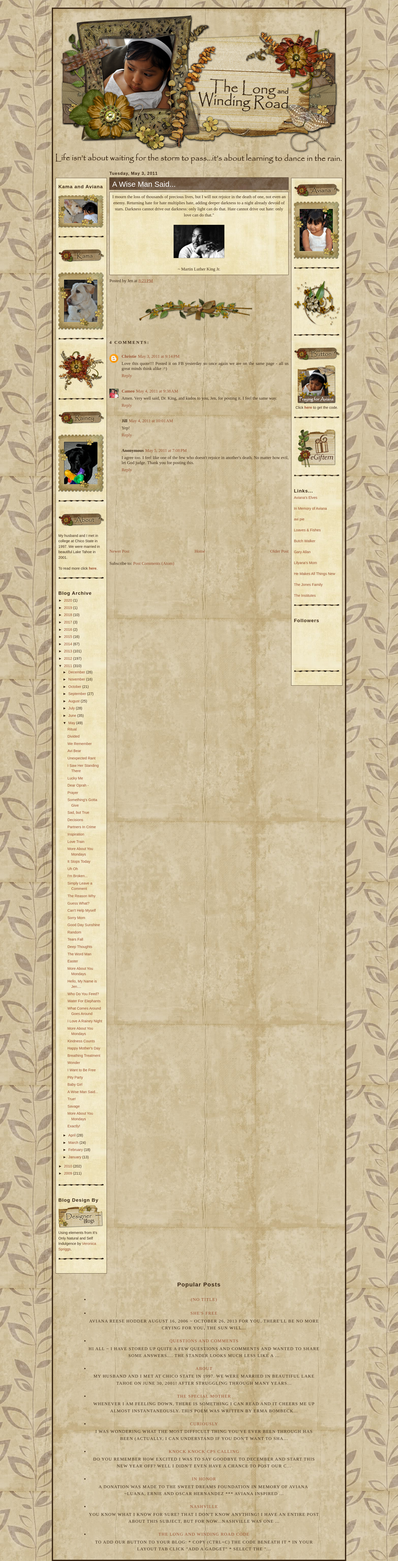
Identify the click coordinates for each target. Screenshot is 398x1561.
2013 (68, 651)
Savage (74, 1106)
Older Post (279, 551)
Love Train (76, 842)
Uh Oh (73, 869)
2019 (68, 608)
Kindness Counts (81, 1041)
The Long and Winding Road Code (204, 1534)
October (75, 687)
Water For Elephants (84, 1001)
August (74, 701)
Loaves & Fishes (307, 530)
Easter (73, 961)
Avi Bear (74, 751)
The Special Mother (204, 1396)
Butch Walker (304, 541)
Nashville (204, 1506)
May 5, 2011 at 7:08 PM (166, 450)
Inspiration (76, 834)
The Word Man (79, 954)
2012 (68, 658)
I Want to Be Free (82, 1070)
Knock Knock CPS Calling (204, 1451)
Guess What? (79, 903)
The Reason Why (81, 896)
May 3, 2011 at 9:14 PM (159, 356)
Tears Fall (75, 939)
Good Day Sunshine (84, 925)
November (77, 679)
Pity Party (75, 1077)
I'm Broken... (78, 876)
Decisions (75, 820)
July (72, 708)
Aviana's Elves (305, 498)
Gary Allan (302, 552)
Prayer (73, 793)
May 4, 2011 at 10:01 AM (151, 420)
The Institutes (305, 595)
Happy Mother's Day (84, 1048)
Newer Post (119, 551)
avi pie (299, 519)
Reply (127, 375)
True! (72, 1099)
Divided (74, 736)
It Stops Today (79, 861)
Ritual (72, 729)
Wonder (74, 1063)
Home (200, 551)
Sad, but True (78, 812)
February (76, 1150)
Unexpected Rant (81, 758)
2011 (68, 666)
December (77, 672)
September (77, 694)
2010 (68, 1166)
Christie (129, 356)
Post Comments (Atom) (153, 563)
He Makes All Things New (314, 574)
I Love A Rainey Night (85, 1021)
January (75, 1157)
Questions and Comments (204, 1340)
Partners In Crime (82, 827)
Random (74, 932)
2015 (68, 637)
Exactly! (74, 1126)
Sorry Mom (76, 918)
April (72, 1135)
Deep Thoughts (80, 947)
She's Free (204, 1313)
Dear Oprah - (78, 785)
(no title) (204, 1299)
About (203, 1368)
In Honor (204, 1479)
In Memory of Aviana (310, 508)
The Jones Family (308, 585)
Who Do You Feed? (83, 994)
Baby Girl (75, 1084)
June (72, 716)
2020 (68, 600)
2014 (68, 644)
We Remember (80, 744)
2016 (68, 629)
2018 (68, 615)
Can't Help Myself (82, 910)
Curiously (204, 1423)
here (92, 568)
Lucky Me (75, 778)
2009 (68, 1173)
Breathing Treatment (84, 1056)
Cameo (128, 391)
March (73, 1143)
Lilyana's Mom (305, 563)
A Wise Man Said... (83, 1092)
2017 (68, 622)
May (72, 723)
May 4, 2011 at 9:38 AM (157, 391)
